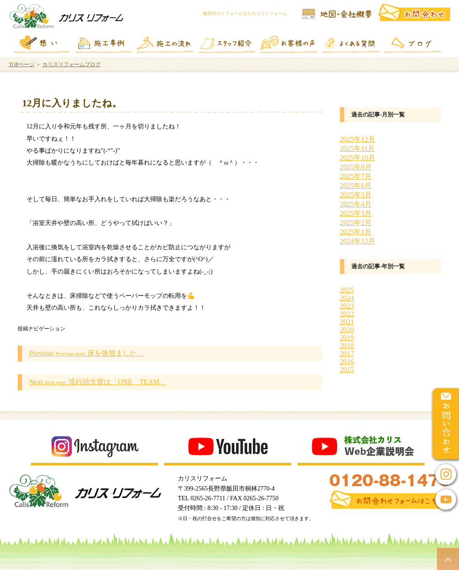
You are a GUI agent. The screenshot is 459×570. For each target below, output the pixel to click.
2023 (347, 306)
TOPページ (21, 64)
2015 (347, 369)
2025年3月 (356, 213)
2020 (347, 330)
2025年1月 (356, 232)
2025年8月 (356, 167)
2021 (347, 322)
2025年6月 (356, 185)
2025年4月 (356, 204)
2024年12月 (357, 241)
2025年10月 (357, 157)
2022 (347, 314)
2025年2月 (356, 222)
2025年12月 (357, 139)
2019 (347, 337)
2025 (347, 290)
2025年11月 (357, 148)
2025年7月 (356, 176)
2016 (347, 361)
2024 (347, 298)
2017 (347, 353)
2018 (347, 345)
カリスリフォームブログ (71, 64)
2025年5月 (356, 195)
